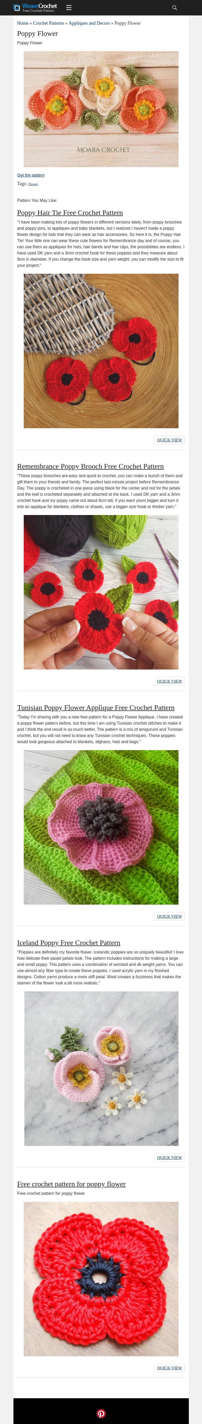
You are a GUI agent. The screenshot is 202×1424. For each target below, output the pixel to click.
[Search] (175, 8)
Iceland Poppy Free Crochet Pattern (68, 943)
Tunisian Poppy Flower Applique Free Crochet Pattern (96, 707)
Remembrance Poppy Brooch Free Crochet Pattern (90, 466)
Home (23, 23)
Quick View (169, 440)
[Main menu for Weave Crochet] (69, 8)
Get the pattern (31, 175)
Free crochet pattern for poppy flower (71, 1184)
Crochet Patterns (48, 23)
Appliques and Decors (89, 23)
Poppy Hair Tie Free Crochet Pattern (70, 213)
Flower (33, 184)
